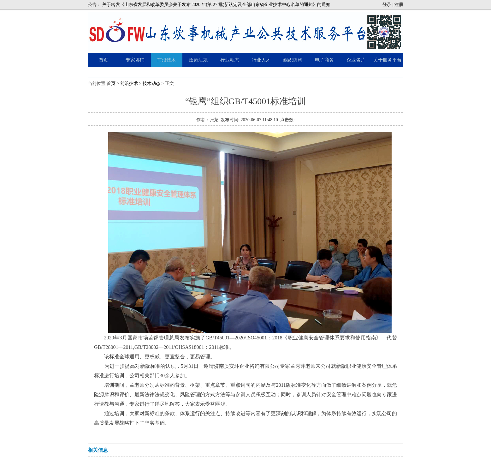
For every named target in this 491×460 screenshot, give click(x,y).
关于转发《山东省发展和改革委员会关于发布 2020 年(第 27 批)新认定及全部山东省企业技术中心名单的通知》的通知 (216, 4)
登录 (386, 4)
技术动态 (151, 83)
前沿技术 (129, 83)
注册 (398, 4)
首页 (111, 83)
